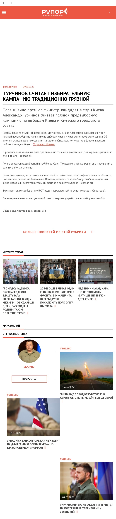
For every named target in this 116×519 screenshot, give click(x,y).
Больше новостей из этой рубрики (58, 232)
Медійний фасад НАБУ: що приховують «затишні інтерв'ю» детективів (93, 294)
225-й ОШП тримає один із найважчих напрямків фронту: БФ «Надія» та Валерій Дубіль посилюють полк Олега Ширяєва (57, 297)
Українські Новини (44, 144)
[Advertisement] (58, 46)
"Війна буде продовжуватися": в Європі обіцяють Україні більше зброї (86, 398)
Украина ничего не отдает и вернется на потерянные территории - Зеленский (86, 508)
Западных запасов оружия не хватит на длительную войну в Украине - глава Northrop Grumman (33, 444)
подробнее (29, 378)
